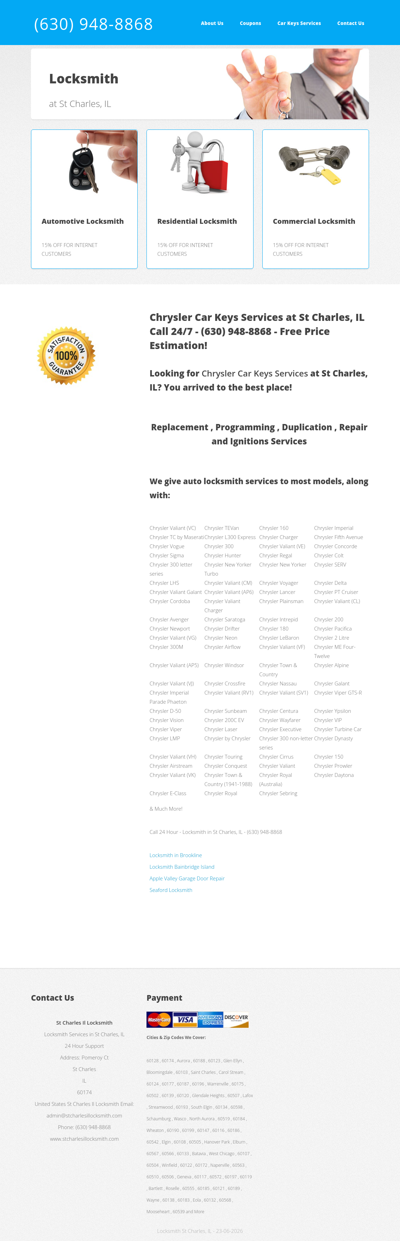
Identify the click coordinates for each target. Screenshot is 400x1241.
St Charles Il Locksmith (93, 1103)
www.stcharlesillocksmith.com (84, 1138)
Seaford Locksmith (171, 889)
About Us (212, 23)
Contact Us (350, 23)
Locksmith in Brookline (176, 855)
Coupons (250, 23)
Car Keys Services (299, 23)
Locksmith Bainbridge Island (182, 866)
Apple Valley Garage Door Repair (187, 878)
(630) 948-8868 (94, 23)
